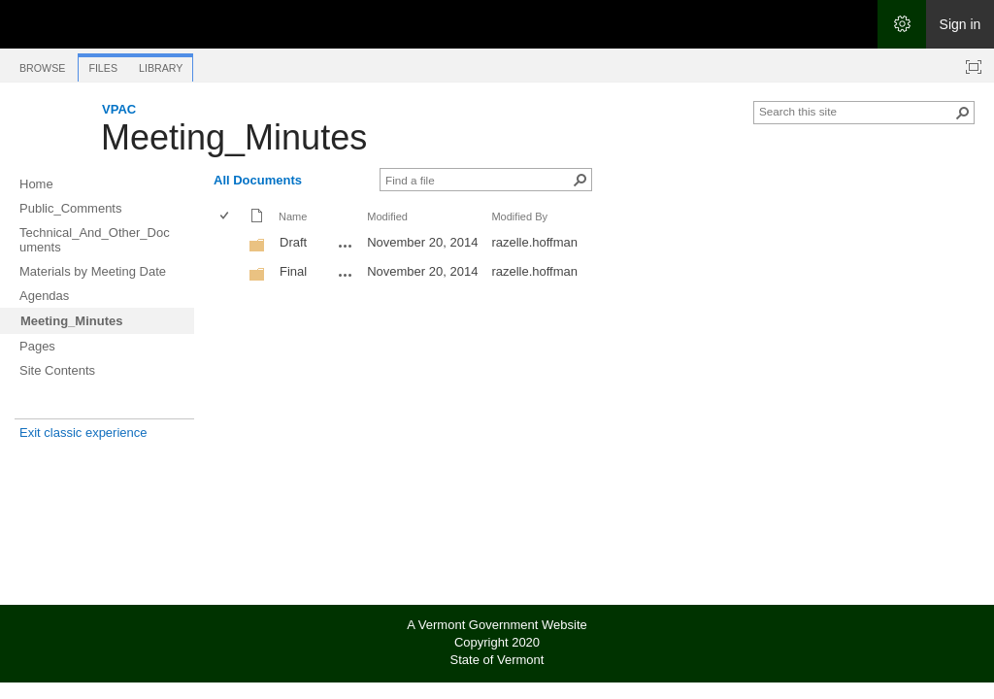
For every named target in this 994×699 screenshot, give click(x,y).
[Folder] (257, 249)
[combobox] (856, 110)
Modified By (519, 216)
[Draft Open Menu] (345, 245)
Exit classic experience (83, 432)
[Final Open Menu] (345, 275)
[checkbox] (226, 217)
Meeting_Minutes (234, 137)
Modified (387, 216)
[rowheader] (229, 244)
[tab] (42, 65)
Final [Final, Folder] (293, 271)
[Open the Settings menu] (902, 24)
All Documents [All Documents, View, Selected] (258, 180)
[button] (963, 112)
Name (293, 216)
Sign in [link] (960, 24)
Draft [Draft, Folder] (293, 242)
